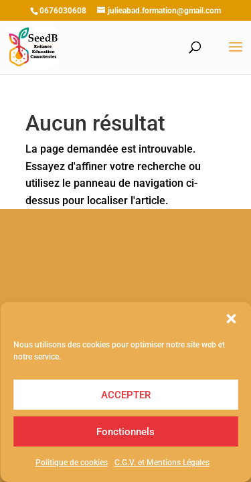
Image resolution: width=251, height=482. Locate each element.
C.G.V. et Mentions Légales (162, 462)
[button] (231, 318)
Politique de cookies (71, 462)
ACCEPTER (126, 395)
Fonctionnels (125, 432)
